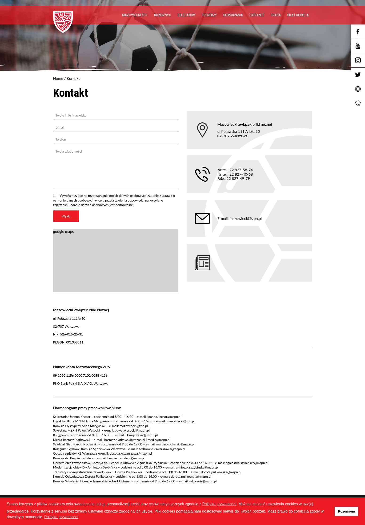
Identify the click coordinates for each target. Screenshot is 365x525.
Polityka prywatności (219, 504)
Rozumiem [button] (346, 511)
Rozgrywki (162, 15)
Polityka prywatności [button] (61, 517)
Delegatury (187, 15)
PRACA (276, 15)
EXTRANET (256, 15)
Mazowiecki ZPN (135, 15)
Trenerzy (209, 15)
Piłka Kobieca (298, 15)
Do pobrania (233, 15)
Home (58, 78)
